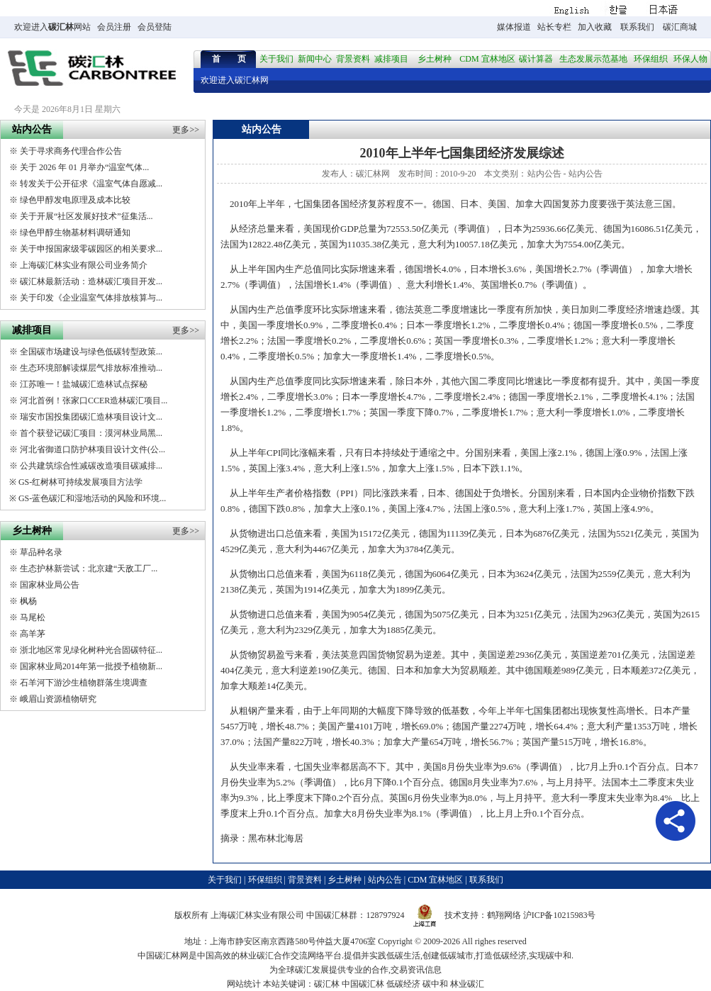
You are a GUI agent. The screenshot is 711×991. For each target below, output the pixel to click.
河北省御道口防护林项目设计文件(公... (92, 449)
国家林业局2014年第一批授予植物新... (91, 666)
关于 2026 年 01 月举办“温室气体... (84, 167)
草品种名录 (41, 552)
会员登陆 (155, 27)
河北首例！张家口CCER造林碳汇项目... (93, 400)
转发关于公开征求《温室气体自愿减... (91, 184)
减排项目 (391, 59)
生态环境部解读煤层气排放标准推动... (91, 368)
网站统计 (244, 984)
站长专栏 (554, 27)
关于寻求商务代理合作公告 (71, 151)
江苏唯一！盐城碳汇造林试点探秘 (83, 384)
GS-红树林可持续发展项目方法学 (80, 482)
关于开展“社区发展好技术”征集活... (86, 216)
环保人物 (690, 59)
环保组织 (651, 59)
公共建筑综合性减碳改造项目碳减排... (91, 466)
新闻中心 (315, 59)
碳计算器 (536, 59)
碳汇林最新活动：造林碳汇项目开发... (91, 281)
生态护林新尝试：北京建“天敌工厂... (88, 568)
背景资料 (353, 59)
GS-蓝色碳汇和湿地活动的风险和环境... (92, 498)
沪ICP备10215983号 (559, 915)
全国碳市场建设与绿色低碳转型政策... (91, 352)
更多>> (185, 130)
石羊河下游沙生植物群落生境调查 (83, 683)
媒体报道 (514, 27)
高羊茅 (32, 634)
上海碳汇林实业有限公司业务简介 (83, 265)
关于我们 (276, 59)
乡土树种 (435, 59)
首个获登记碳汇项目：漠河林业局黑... (91, 433)
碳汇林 (61, 27)
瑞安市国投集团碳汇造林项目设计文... (91, 417)
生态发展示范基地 (593, 59)
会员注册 (114, 27)
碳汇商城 (680, 27)
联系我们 (637, 27)
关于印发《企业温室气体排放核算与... (91, 298)
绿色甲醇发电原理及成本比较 (75, 200)
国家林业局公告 (49, 585)
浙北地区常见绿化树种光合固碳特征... (91, 650)
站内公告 (544, 174)
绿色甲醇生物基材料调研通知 (75, 232)
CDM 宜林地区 (487, 59)
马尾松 (32, 617)
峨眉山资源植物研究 (58, 699)
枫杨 (28, 601)
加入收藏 (595, 27)
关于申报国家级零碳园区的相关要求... (91, 249)
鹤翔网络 (504, 915)
